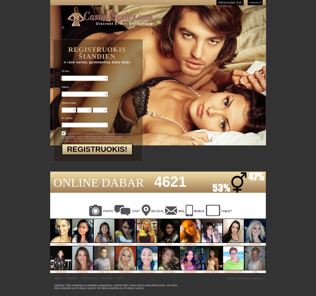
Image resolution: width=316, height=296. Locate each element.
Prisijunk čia (230, 2)
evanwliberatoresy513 (147, 244)
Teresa (104, 244)
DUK (120, 278)
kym (211, 244)
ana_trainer (212, 271)
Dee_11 (104, 271)
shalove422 (234, 244)
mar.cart (82, 244)
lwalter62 (82, 271)
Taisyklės (71, 278)
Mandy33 (190, 244)
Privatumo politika (123, 133)
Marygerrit (126, 271)
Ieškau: (66, 87)
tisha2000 (255, 244)
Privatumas (89, 278)
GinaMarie (190, 271)
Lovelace (60, 244)
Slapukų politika (68, 136)
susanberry (125, 244)
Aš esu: (66, 71)
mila (255, 271)
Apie (58, 278)
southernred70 (233, 271)
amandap (169, 271)
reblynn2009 (147, 271)
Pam (169, 244)
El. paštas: (67, 118)
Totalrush (61, 271)
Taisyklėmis (110, 133)
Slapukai (107, 278)
